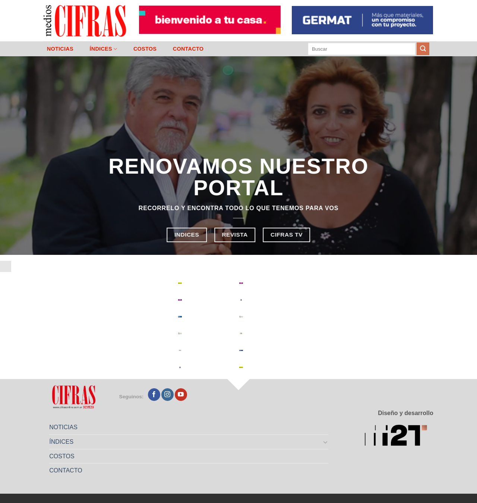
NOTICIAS (60, 49)
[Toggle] (326, 441)
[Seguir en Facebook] (154, 394)
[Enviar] (423, 48)
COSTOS (145, 49)
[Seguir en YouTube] (181, 394)
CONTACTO (188, 49)
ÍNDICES (103, 49)
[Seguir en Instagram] (167, 394)
